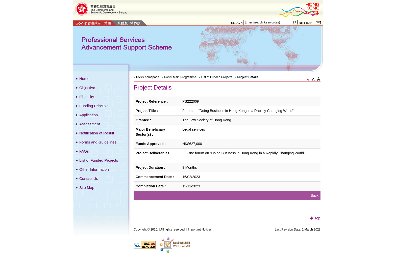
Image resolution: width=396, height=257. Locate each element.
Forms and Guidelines (97, 142)
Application (88, 115)
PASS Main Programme (180, 77)
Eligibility (86, 97)
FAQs (84, 151)
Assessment (89, 124)
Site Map (86, 187)
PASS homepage (147, 77)
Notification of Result (96, 133)
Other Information (94, 169)
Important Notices (200, 229)
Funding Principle (94, 106)
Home (84, 78)
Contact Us (88, 178)
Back (314, 195)
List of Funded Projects (98, 160)
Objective (87, 87)
